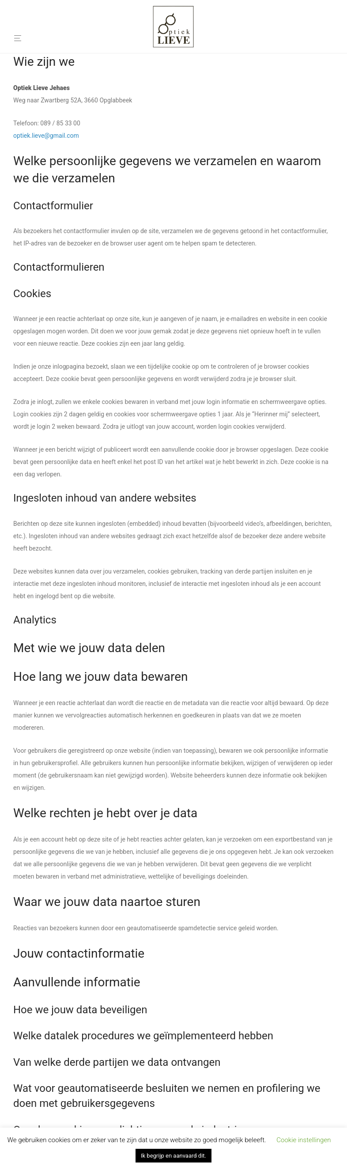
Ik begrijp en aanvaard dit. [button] (173, 1155)
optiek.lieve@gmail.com (46, 135)
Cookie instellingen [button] (303, 1140)
